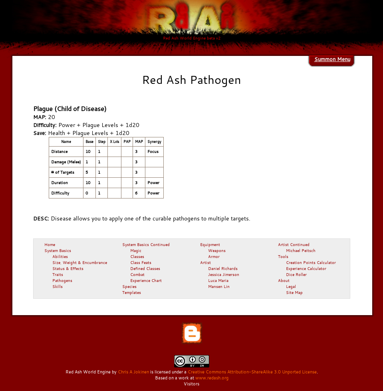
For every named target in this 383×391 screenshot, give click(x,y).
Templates (131, 292)
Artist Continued (294, 244)
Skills (57, 286)
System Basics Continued (146, 244)
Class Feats (140, 262)
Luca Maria (218, 280)
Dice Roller (296, 274)
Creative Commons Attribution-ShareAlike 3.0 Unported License (252, 372)
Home (49, 244)
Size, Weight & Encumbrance (79, 262)
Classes (137, 256)
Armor (214, 256)
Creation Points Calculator (311, 262)
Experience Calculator (306, 268)
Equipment (210, 244)
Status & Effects (67, 268)
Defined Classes (145, 268)
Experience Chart (146, 280)
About (284, 280)
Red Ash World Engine (88, 372)
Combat (137, 274)
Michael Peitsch (301, 250)
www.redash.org (211, 378)
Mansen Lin (219, 286)
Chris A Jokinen (133, 372)
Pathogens (62, 280)
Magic (135, 250)
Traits (57, 274)
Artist (205, 262)
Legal (291, 286)
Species (129, 286)
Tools (283, 256)
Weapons (217, 250)
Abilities (60, 256)
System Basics (57, 250)
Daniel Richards (223, 268)
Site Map (294, 292)
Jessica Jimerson (223, 274)
